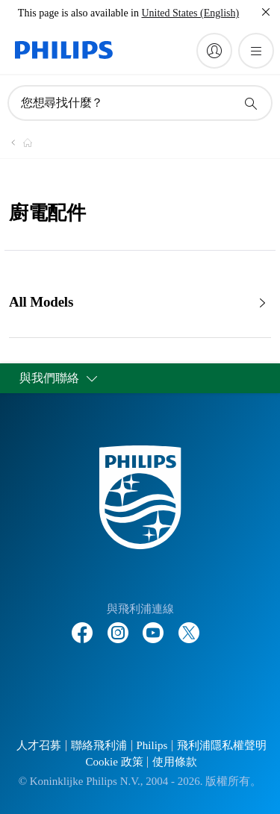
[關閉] (266, 12)
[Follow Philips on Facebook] (82, 625)
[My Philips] (214, 51)
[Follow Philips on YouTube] (153, 625)
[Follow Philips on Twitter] (189, 625)
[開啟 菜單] (256, 51)
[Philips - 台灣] (18, 142)
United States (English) (190, 13)
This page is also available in (78, 13)
